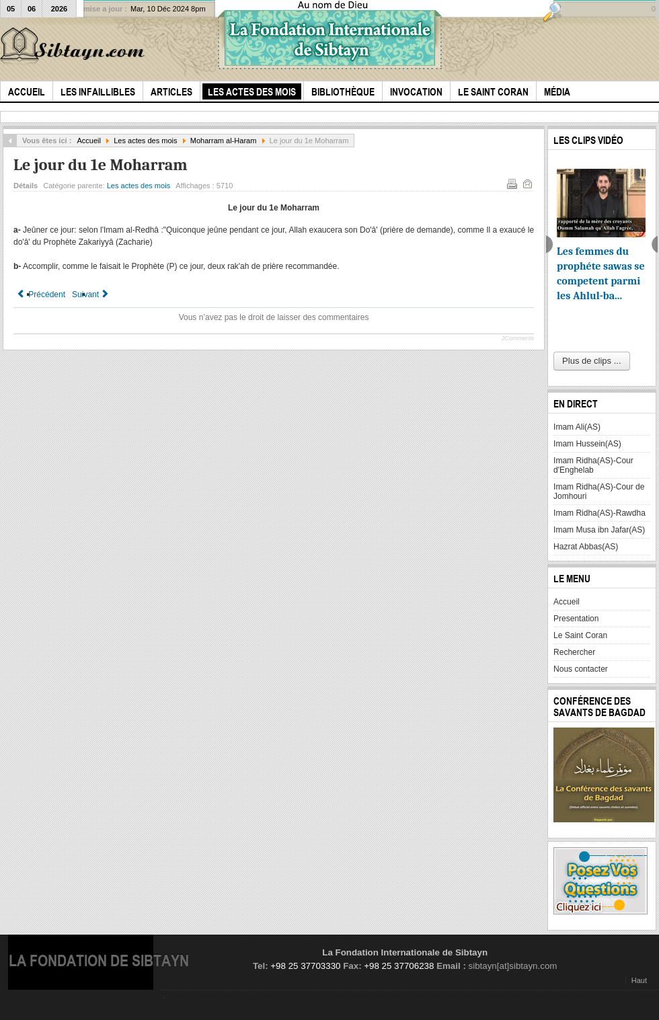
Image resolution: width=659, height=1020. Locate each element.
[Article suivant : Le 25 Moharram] (91, 294)
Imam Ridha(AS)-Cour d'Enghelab (593, 465)
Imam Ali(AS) (576, 427)
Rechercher (574, 652)
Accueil (89, 140)
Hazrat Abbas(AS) (585, 546)
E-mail (526, 183)
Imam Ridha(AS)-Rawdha (599, 513)
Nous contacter (580, 669)
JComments (518, 338)
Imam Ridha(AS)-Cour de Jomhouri (598, 491)
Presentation (575, 618)
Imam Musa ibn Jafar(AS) (599, 530)
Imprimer (511, 183)
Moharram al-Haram (223, 140)
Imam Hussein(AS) (587, 443)
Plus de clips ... (591, 361)
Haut (639, 980)
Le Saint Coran (580, 635)
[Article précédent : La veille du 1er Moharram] (41, 294)
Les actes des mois (145, 140)
